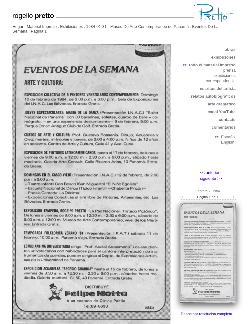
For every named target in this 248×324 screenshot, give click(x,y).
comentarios (224, 127)
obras (230, 49)
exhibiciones (223, 57)
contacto (227, 119)
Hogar (17, 26)
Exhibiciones (71, 26)
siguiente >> (211, 178)
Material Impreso (42, 26)
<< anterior (209, 172)
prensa (229, 70)
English (227, 142)
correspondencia (221, 80)
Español (228, 137)
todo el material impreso (212, 65)
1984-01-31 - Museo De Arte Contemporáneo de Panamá (137, 26)
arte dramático (222, 104)
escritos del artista (218, 88)
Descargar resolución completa (206, 314)
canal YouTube (222, 111)
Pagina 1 (38, 31)
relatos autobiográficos (213, 96)
